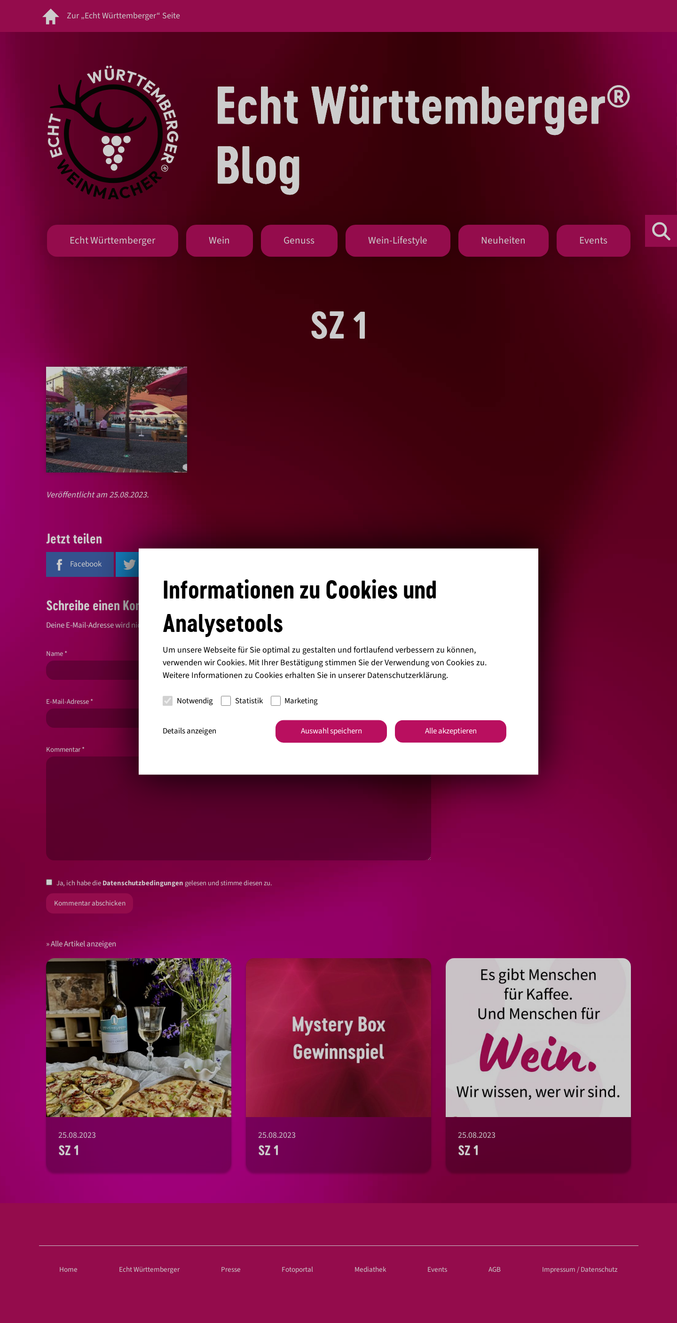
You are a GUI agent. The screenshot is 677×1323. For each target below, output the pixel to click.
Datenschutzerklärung (406, 675)
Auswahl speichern (331, 731)
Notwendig (188, 700)
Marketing (294, 700)
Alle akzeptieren (451, 731)
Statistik (242, 700)
